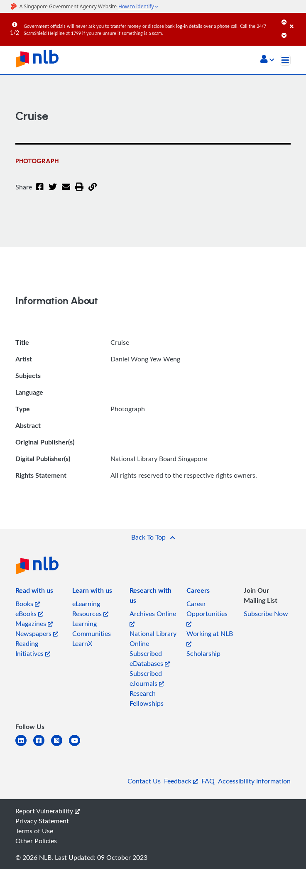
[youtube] (78, 745)
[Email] (66, 192)
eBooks (29, 613)
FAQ (208, 781)
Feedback (181, 781)
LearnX (82, 643)
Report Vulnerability (47, 810)
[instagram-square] (60, 745)
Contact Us (144, 781)
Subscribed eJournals (147, 678)
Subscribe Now (266, 613)
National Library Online (153, 638)
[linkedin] (24, 745)
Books (27, 603)
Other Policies (36, 840)
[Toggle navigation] (285, 60)
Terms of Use (34, 830)
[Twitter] (53, 192)
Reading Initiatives (32, 648)
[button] (267, 60)
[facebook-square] (42, 745)
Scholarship (203, 653)
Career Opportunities (207, 613)
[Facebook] (39, 192)
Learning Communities (91, 628)
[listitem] (34, 592)
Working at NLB (209, 638)
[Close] (296, 20)
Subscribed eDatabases (150, 658)
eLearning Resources (90, 608)
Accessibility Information (254, 781)
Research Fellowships (147, 698)
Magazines (34, 623)
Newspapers (36, 633)
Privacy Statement (42, 820)
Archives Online (153, 618)
